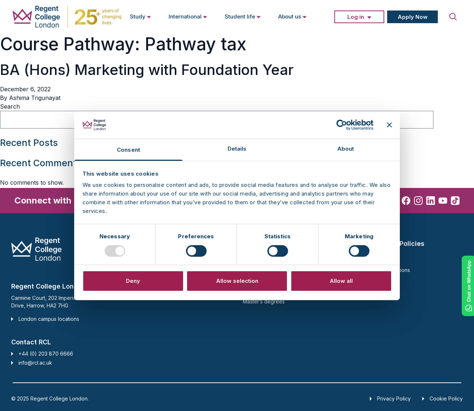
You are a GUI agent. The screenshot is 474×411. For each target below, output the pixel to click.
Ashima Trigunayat (34, 97)
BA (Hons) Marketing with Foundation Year (146, 70)
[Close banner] (389, 124)
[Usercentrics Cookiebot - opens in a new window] (341, 124)
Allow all (341, 280)
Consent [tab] (128, 149)
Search (10, 106)
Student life (243, 16)
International (188, 16)
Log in (355, 16)
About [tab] (345, 148)
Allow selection (237, 280)
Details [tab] (237, 148)
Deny (133, 280)
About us (292, 16)
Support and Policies (391, 243)
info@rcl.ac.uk (35, 363)
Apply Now (413, 16)
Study (140, 16)
